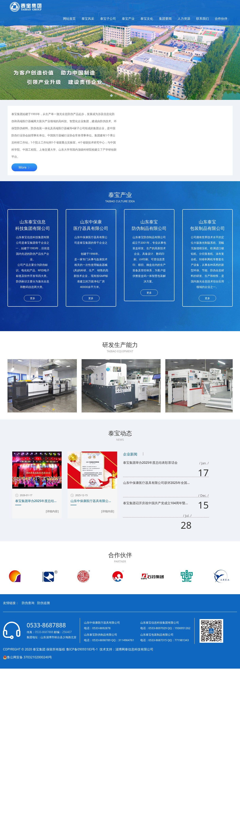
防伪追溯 (43, 603)
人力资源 (184, 18)
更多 (32, 298)
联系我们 (202, 18)
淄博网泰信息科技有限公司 (134, 649)
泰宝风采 (88, 18)
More (24, 167)
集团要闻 (165, 18)
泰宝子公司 (108, 18)
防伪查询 (28, 603)
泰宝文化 (146, 18)
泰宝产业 (128, 18)
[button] (111, 95)
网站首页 (69, 18)
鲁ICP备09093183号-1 (82, 649)
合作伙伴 (221, 18)
